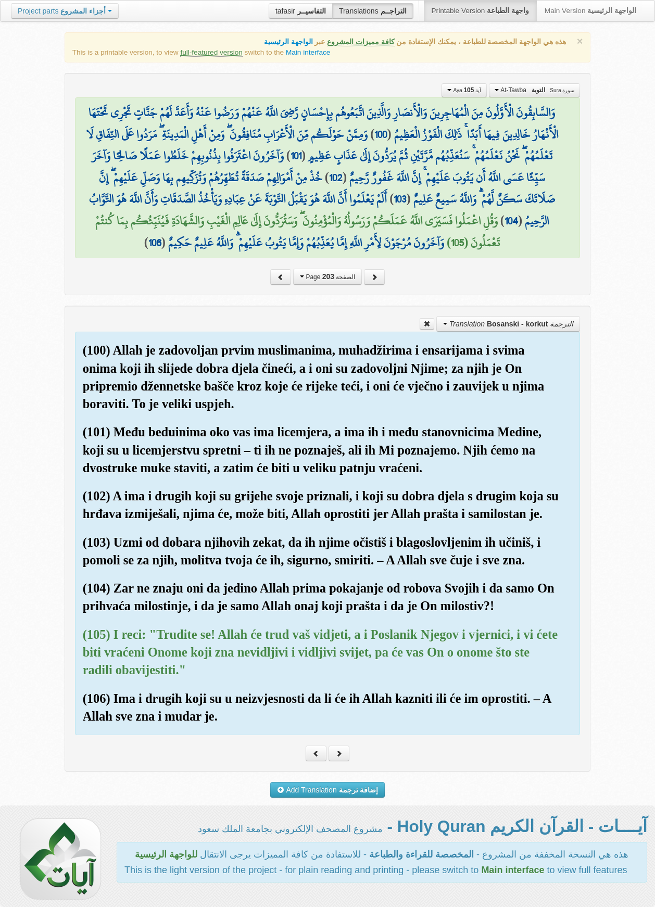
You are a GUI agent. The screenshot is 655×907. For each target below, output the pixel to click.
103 (400, 198)
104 (511, 220)
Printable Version (480, 11)
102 (336, 177)
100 (380, 134)
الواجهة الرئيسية (288, 42)
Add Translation (328, 790)
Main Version (590, 11)
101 (296, 155)
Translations (373, 11)
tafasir (300, 11)
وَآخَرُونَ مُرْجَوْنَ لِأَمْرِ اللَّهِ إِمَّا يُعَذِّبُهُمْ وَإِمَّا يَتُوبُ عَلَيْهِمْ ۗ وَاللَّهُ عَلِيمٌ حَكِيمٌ (306, 242)
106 (154, 242)
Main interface (308, 52)
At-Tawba (534, 90)
